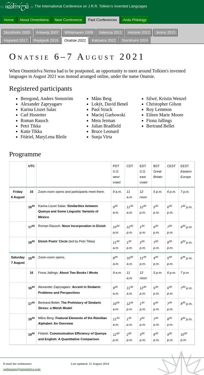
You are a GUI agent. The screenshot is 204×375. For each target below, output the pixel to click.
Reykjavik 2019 (45, 40)
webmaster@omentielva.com (22, 369)
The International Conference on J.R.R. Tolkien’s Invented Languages (73, 6)
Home (9, 19)
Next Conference (68, 19)
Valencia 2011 (110, 32)
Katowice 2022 (104, 40)
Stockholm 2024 (135, 40)
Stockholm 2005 (17, 32)
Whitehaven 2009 (78, 32)
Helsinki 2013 (139, 32)
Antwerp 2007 (47, 32)
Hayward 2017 (16, 40)
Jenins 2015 (165, 32)
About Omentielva (34, 19)
